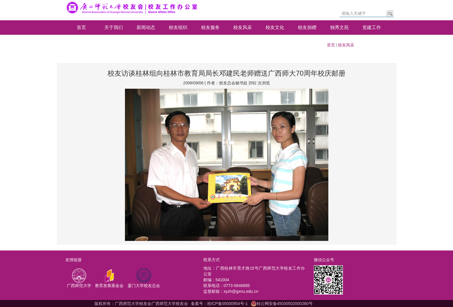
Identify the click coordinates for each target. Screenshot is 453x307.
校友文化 (275, 27)
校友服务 (210, 27)
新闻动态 (146, 27)
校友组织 (178, 27)
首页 (81, 27)
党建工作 (371, 27)
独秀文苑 (339, 27)
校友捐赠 (307, 27)
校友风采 (242, 27)
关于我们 (113, 27)
